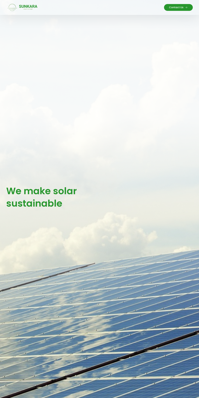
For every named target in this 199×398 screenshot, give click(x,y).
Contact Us (178, 7)
